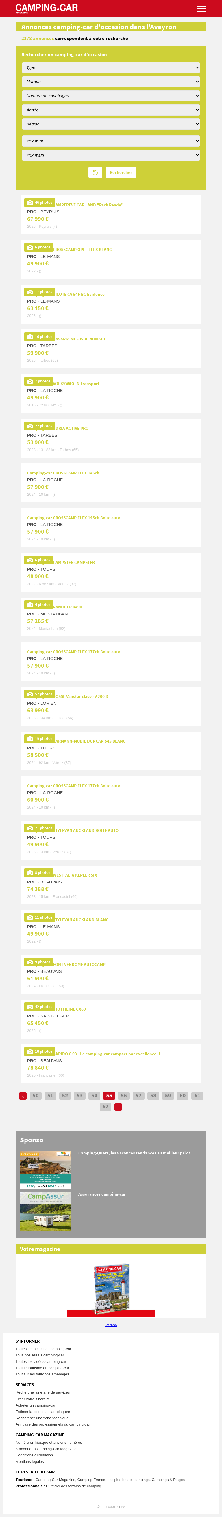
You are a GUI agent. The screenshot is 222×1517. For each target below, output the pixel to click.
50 (36, 1095)
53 (80, 1095)
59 (168, 1095)
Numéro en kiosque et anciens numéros (49, 1442)
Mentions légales (30, 1461)
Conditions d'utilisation (34, 1455)
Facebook (111, 1325)
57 (139, 1095)
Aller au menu (215, 2)
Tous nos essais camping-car (40, 1355)
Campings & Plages (168, 1480)
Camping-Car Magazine (55, 1480)
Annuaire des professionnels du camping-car (53, 1424)
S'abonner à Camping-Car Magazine (46, 1449)
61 (197, 1095)
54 (94, 1095)
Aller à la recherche (220, 2)
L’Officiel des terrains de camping (73, 1486)
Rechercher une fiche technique (42, 1418)
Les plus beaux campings (128, 1480)
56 (124, 1095)
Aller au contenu (218, 2)
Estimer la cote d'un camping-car (43, 1411)
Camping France (91, 1480)
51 (50, 1095)
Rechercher (121, 172)
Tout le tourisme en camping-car (42, 1368)
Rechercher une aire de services (43, 1392)
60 (183, 1095)
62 (106, 1106)
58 (153, 1095)
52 (65, 1095)
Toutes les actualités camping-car (43, 1349)
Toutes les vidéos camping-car (41, 1361)
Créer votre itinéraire (33, 1399)
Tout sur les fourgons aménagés (42, 1374)
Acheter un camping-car (36, 1405)
